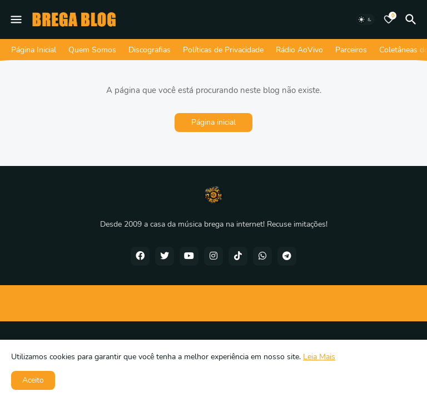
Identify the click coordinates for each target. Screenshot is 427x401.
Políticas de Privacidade (223, 50)
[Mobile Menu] (16, 19)
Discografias (149, 50)
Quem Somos (92, 50)
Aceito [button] (33, 380)
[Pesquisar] (412, 19)
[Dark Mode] (365, 19)
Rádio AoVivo (299, 50)
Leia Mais (319, 356)
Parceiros (351, 50)
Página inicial (213, 122)
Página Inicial (33, 50)
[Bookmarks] (389, 19)
